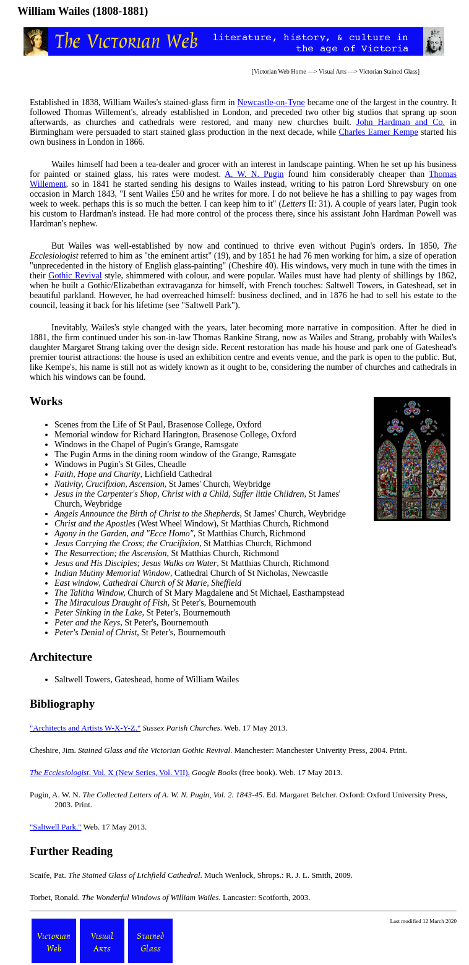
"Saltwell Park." (56, 826)
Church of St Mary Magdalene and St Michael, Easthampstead (199, 593)
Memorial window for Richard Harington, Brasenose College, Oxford (175, 434)
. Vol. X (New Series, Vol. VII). (110, 772)
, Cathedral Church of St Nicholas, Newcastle (191, 573)
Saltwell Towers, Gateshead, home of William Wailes (146, 679)
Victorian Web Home (280, 71)
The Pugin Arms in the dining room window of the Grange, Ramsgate (175, 454)
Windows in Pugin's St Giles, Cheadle (120, 464)
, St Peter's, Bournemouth (155, 602)
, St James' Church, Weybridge (162, 484)
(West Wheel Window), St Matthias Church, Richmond (191, 523)
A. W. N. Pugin (254, 174)
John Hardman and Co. (400, 122)
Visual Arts (332, 71)
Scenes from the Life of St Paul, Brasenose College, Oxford (158, 424)
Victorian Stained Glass (388, 71)
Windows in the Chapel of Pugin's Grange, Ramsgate (146, 444)
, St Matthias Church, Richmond (180, 533)
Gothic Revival (74, 275)
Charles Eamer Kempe (378, 132)
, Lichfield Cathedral (133, 474)
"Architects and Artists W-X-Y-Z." (85, 727)
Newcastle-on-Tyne (270, 102)
